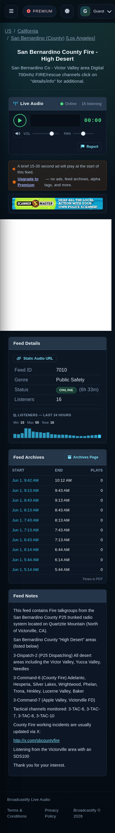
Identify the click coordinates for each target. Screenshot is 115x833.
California (28, 31)
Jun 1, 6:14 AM (25, 549)
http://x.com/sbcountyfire (36, 740)
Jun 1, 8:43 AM (25, 500)
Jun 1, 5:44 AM (25, 560)
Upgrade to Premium (28, 182)
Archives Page (83, 457)
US (8, 31)
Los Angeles (80, 38)
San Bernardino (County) (38, 38)
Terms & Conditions (17, 813)
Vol (26, 133)
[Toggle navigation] (11, 11)
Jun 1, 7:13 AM (25, 530)
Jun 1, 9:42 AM (25, 480)
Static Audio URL (35, 358)
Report (89, 147)
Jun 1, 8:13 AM (25, 510)
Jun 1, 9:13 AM (25, 490)
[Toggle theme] (67, 11)
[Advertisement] (55, 275)
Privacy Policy (52, 813)
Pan (67, 133)
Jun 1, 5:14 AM (25, 569)
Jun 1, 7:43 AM (25, 520)
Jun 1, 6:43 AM (25, 540)
